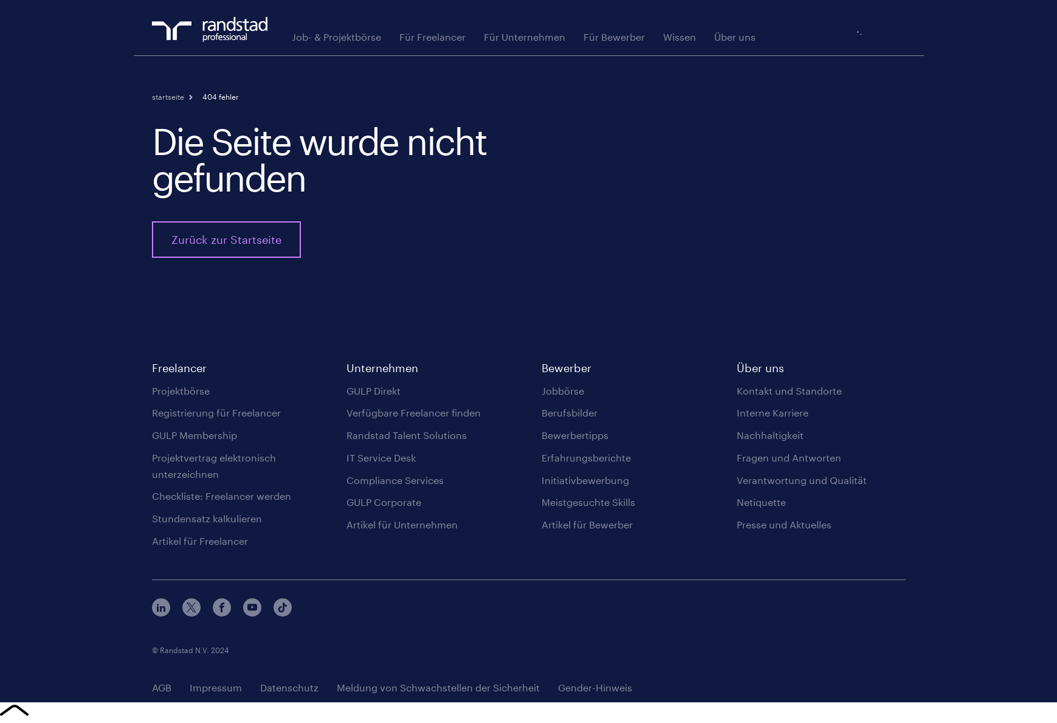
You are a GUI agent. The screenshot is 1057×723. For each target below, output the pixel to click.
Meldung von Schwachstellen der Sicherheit (438, 690)
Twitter (191, 610)
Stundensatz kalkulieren (207, 521)
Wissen (679, 39)
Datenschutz (289, 690)
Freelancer (179, 370)
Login (896, 34)
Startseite (168, 99)
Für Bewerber (614, 39)
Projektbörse (181, 393)
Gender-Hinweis (595, 690)
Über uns (735, 39)
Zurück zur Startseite (226, 242)
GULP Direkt (373, 393)
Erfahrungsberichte (586, 460)
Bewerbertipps (575, 437)
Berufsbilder (569, 415)
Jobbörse (563, 393)
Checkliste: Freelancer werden (221, 498)
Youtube (252, 610)
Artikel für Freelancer (200, 543)
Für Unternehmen (524, 39)
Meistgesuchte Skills (588, 504)
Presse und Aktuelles (784, 527)
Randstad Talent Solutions (406, 437)
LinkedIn (161, 610)
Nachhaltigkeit (770, 437)
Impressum (216, 690)
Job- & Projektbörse (336, 39)
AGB (161, 690)
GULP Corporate (383, 504)
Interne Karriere (772, 415)
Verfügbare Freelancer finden (413, 415)
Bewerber (566, 370)
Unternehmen (382, 370)
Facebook (222, 610)
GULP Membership (194, 437)
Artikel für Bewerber (587, 527)
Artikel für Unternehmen (402, 527)
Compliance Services (395, 482)
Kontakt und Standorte (789, 393)
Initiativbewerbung (585, 482)
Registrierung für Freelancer (216, 415)
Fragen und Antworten (789, 460)
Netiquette (761, 504)
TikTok (283, 610)
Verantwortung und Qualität (802, 482)
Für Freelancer (432, 39)
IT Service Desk (381, 460)
